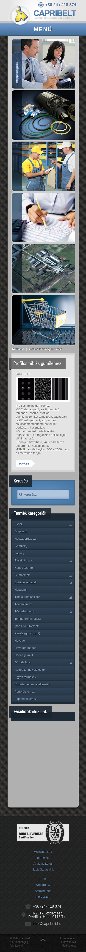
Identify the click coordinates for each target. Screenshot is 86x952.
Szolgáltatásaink (43, 869)
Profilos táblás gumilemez (37, 363)
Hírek (43, 879)
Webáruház (42, 884)
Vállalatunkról (43, 851)
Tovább (24, 463)
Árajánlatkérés (43, 863)
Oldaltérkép (42, 890)
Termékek (17, 349)
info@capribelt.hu (47, 924)
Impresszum (43, 896)
